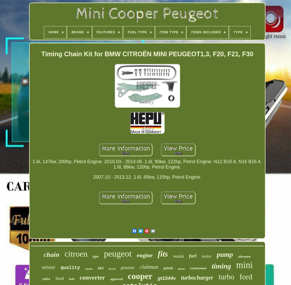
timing (221, 266)
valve (46, 279)
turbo (226, 277)
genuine (128, 267)
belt (72, 279)
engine (144, 255)
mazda (178, 256)
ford (245, 276)
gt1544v (167, 278)
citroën (89, 268)
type (96, 256)
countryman (198, 268)
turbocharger (197, 277)
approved (116, 279)
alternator (244, 256)
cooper (140, 276)
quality (70, 267)
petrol (168, 268)
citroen (75, 253)
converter (92, 277)
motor (207, 256)
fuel (193, 255)
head (59, 278)
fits (163, 253)
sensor (48, 267)
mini (244, 265)
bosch (112, 268)
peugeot (118, 253)
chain (52, 254)
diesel (181, 268)
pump (225, 254)
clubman (149, 267)
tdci (101, 268)
